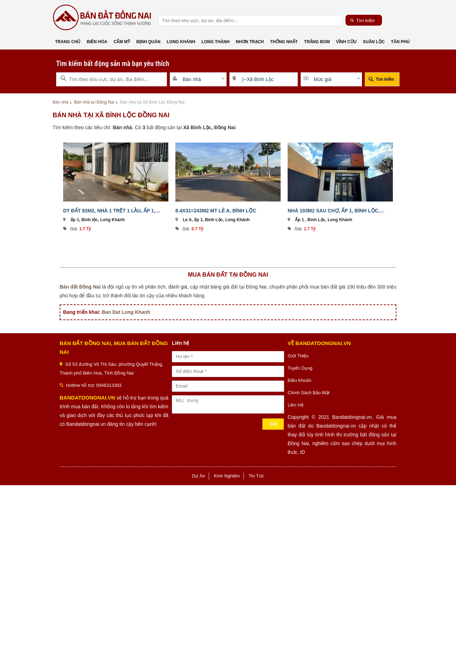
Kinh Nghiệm (227, 475)
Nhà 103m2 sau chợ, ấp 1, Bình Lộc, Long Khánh (334, 211)
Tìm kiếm (362, 20)
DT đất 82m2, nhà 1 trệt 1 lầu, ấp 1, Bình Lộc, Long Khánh (109, 211)
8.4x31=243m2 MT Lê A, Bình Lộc (215, 210)
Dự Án (198, 475)
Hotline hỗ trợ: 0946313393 (93, 385)
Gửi (273, 424)
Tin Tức (256, 475)
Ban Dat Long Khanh (126, 312)
